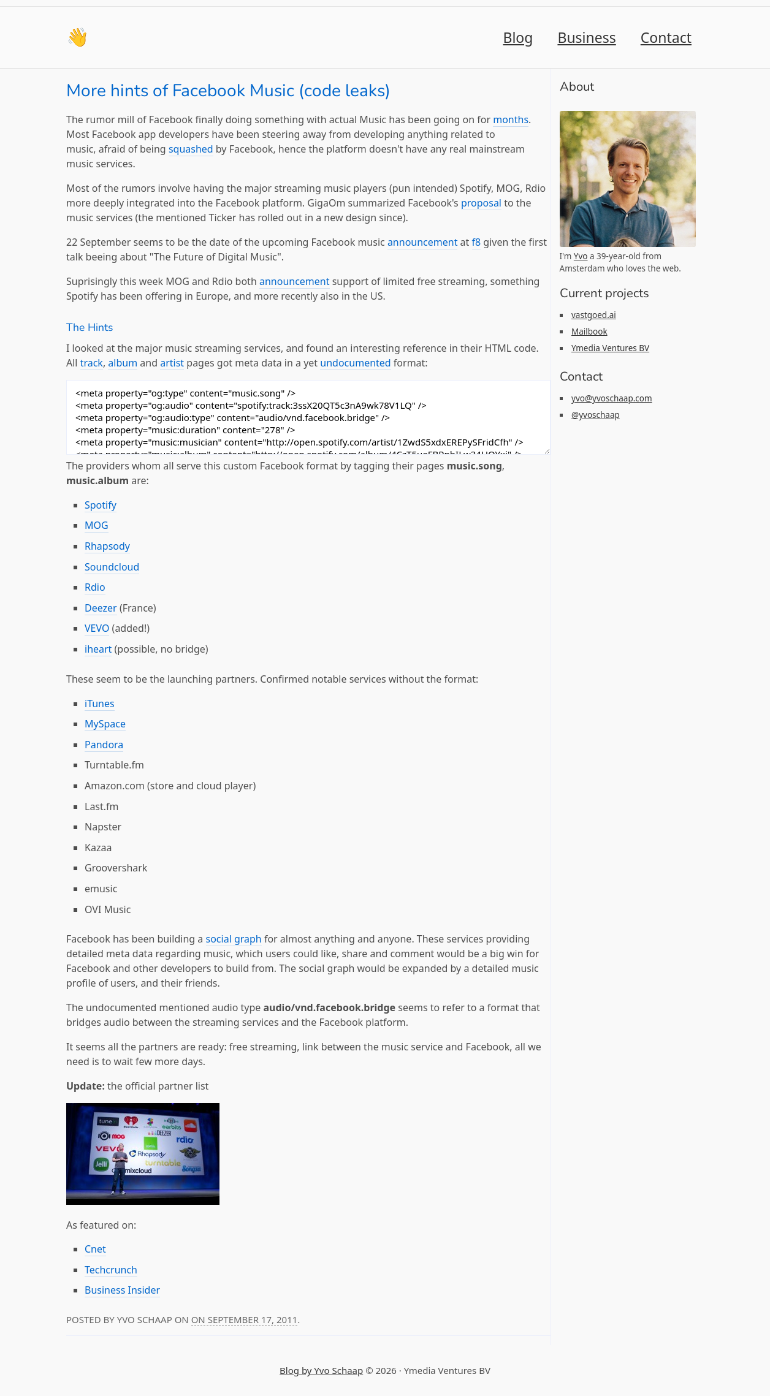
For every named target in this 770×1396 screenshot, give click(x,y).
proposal (481, 203)
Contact (666, 37)
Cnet (95, 1249)
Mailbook (589, 331)
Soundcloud (112, 567)
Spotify (100, 505)
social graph (234, 939)
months (510, 119)
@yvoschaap (595, 414)
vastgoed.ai (593, 315)
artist (172, 363)
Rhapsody (107, 546)
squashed (191, 149)
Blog (518, 37)
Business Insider (122, 1290)
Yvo (581, 256)
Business (586, 37)
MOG (97, 525)
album (122, 363)
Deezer (101, 608)
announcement (422, 242)
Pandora (104, 744)
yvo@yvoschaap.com (611, 398)
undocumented (355, 363)
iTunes (100, 703)
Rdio (95, 587)
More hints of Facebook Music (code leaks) (228, 90)
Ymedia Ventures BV (610, 348)
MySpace (105, 723)
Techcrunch (111, 1270)
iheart (98, 649)
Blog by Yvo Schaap (321, 1370)
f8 (476, 242)
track (91, 363)
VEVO (97, 628)
